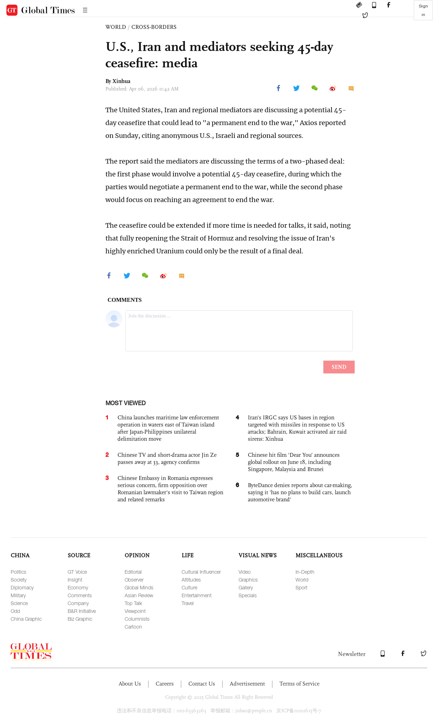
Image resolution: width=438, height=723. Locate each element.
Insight (75, 580)
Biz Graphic (80, 619)
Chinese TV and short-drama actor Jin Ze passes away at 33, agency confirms (167, 458)
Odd (15, 611)
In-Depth (305, 572)
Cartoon (133, 627)
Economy (78, 587)
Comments (80, 595)
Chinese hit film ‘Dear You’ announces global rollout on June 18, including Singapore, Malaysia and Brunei (294, 461)
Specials (248, 595)
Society (18, 580)
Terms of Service (299, 683)
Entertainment (197, 595)
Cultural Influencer (201, 572)
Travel (188, 603)
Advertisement (247, 683)
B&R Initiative (82, 611)
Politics (18, 572)
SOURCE (79, 555)
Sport (301, 587)
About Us (130, 683)
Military (18, 595)
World (302, 580)
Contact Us (201, 683)
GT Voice (77, 572)
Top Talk (133, 603)
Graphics (248, 580)
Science (19, 603)
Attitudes (191, 580)
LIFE (187, 555)
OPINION (137, 555)
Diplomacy (22, 587)
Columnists (137, 619)
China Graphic (26, 619)
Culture (189, 587)
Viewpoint (135, 611)
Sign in (423, 10)
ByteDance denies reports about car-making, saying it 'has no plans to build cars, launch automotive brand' (300, 492)
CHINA (20, 555)
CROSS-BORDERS (154, 27)
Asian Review (139, 595)
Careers (165, 683)
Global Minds (139, 587)
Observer (134, 580)
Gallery (246, 587)
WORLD (115, 27)
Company (78, 603)
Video (245, 572)
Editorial (133, 572)
